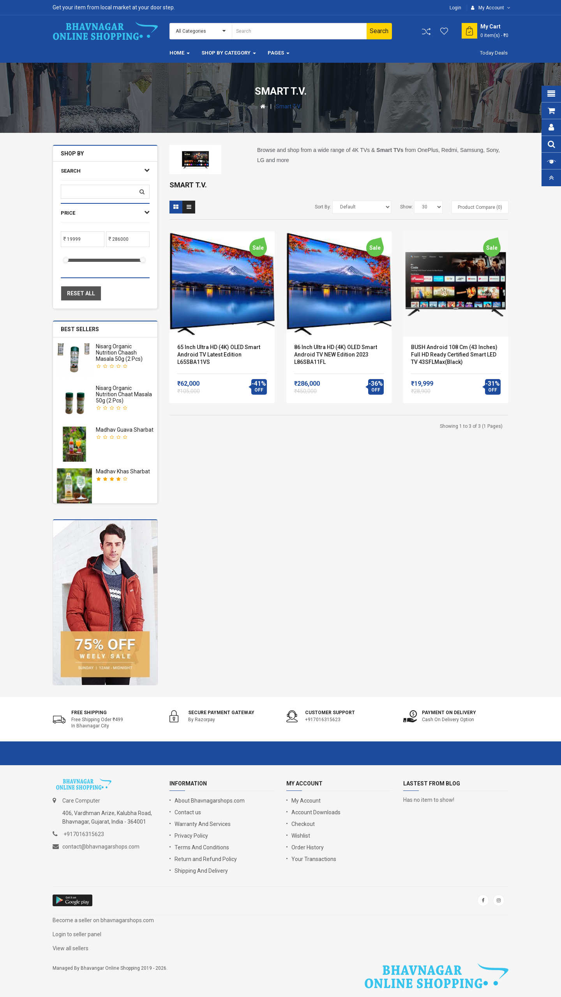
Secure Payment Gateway (221, 712)
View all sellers (70, 948)
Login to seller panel (77, 934)
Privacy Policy (191, 836)
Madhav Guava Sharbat (124, 430)
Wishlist (300, 836)
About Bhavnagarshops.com (210, 801)
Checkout (303, 824)
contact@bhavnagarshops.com (100, 846)
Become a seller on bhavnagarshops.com (103, 920)
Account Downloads (315, 812)
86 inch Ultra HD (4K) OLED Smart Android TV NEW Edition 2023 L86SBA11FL (335, 354)
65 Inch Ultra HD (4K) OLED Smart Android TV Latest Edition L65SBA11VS (218, 354)
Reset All (81, 293)
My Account (306, 801)
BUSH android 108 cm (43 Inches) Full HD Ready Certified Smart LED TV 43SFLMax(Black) (454, 354)
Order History (307, 847)
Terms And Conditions (202, 847)
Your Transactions (313, 859)
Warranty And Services (203, 824)
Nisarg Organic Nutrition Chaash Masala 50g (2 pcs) (119, 352)
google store (73, 900)
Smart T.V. (288, 106)
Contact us (188, 812)
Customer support (330, 712)
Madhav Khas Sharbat (123, 471)
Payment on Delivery (449, 712)
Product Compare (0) (480, 207)
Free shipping (89, 712)
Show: (406, 207)
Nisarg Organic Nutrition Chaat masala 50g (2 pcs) (124, 394)
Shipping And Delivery (201, 871)
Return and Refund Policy (206, 859)
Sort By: (323, 207)
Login (455, 8)
